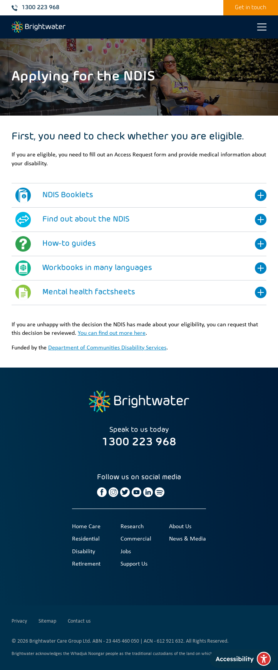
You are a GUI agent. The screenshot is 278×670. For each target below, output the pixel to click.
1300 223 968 (35, 8)
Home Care (86, 527)
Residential (86, 539)
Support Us (134, 564)
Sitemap (47, 621)
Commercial (136, 539)
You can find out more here (112, 333)
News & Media (187, 539)
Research (132, 527)
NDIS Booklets (67, 195)
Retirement (86, 564)
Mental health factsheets (88, 292)
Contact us (79, 621)
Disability (83, 552)
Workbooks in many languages (97, 268)
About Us (180, 527)
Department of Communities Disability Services (107, 348)
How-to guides (69, 244)
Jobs (126, 552)
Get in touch (250, 7)
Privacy (19, 621)
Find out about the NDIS (85, 219)
